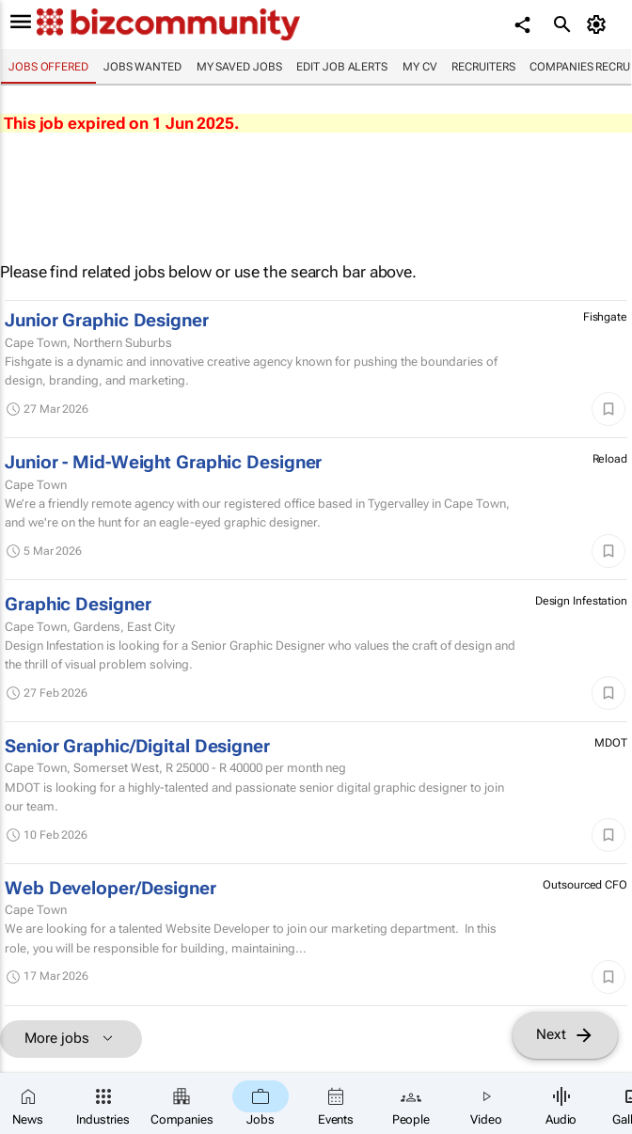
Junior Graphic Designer (107, 320)
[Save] (608, 409)
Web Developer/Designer (110, 888)
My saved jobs (239, 66)
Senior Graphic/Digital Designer (137, 746)
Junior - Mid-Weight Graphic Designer (163, 462)
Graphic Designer (77, 604)
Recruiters (482, 66)
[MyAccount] (599, 24)
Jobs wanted (142, 66)
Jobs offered (48, 66)
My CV (420, 66)
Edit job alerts (341, 66)
